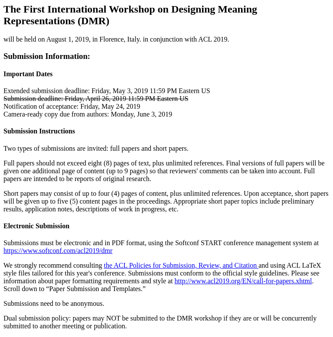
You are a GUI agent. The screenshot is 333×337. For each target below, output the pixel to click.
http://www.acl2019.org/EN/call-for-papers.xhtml (243, 281)
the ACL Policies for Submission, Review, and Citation (181, 265)
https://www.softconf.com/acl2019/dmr (57, 250)
